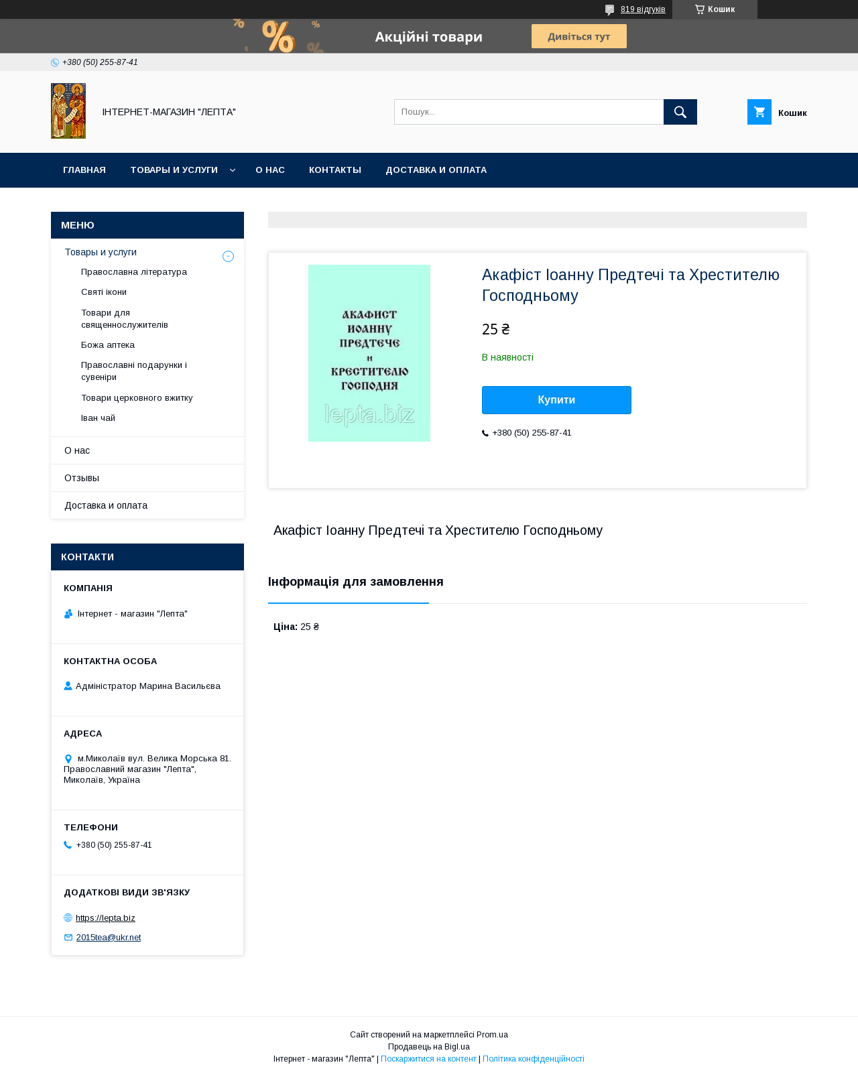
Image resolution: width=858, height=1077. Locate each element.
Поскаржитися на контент (429, 1059)
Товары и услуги (174, 170)
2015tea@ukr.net (108, 937)
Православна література (134, 272)
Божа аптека (108, 345)
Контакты (335, 170)
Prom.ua (492, 1034)
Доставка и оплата (436, 170)
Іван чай (98, 418)
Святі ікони (104, 292)
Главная (84, 170)
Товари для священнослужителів (124, 319)
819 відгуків (643, 9)
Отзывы (81, 477)
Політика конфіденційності (534, 1059)
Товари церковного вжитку (137, 398)
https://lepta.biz (105, 918)
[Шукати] (680, 112)
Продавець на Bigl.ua (429, 1047)
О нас (270, 170)
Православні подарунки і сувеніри (134, 371)
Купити (557, 399)
